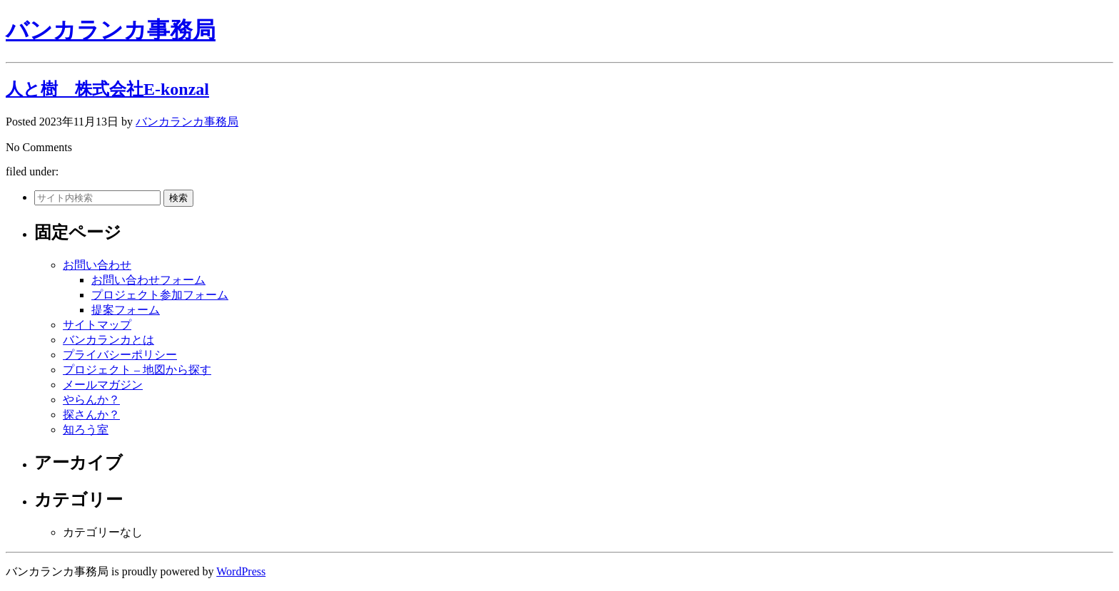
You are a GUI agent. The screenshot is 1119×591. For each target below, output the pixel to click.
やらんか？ (91, 400)
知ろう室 (85, 429)
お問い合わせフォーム (148, 280)
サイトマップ (97, 325)
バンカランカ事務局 (111, 30)
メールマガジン (103, 385)
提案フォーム (125, 310)
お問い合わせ (97, 265)
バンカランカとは (108, 340)
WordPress (240, 571)
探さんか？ (91, 414)
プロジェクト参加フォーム (159, 295)
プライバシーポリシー (120, 355)
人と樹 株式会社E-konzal (107, 89)
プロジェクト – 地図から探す (137, 370)
